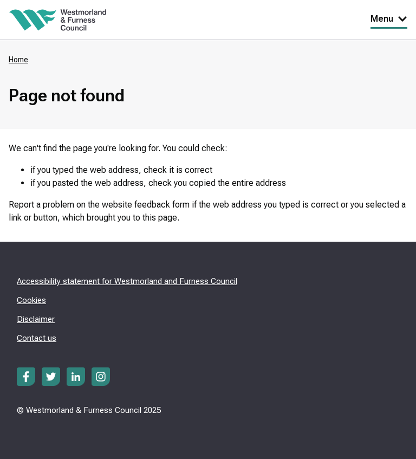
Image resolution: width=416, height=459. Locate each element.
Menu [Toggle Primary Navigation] (388, 19)
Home (18, 59)
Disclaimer (36, 319)
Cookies (31, 300)
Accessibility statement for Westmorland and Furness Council (127, 281)
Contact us (36, 338)
